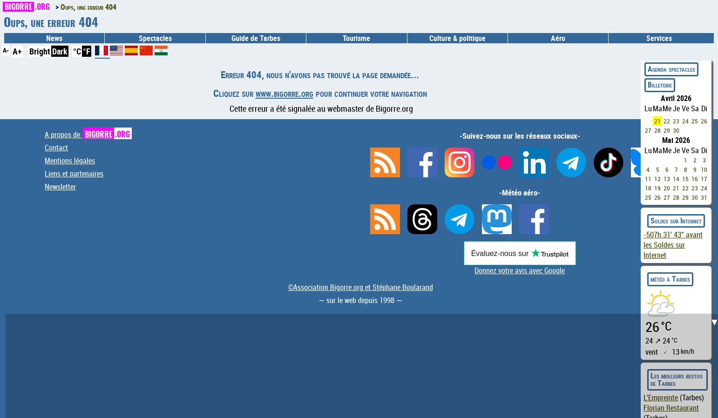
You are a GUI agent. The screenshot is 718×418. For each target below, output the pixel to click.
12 (657, 179)
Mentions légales (70, 160)
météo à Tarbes (670, 279)
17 (704, 179)
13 (667, 179)
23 (676, 121)
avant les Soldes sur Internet (673, 244)
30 (676, 130)
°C (77, 51)
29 (667, 130)
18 (648, 188)
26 (704, 121)
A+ (17, 51)
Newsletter (60, 187)
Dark (60, 51)
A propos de (88, 134)
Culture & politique (457, 38)
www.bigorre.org (284, 93)
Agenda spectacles (671, 69)
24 (685, 121)
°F (86, 51)
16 (694, 179)
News (54, 38)
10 (704, 169)
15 (685, 179)
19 (657, 188)
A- (6, 50)
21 (657, 121)
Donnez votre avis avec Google (519, 270)
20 (667, 188)
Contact (56, 147)
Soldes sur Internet (676, 221)
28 (657, 130)
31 (704, 197)
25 (694, 121)
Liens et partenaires (74, 174)
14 (676, 179)
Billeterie (660, 85)
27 (648, 130)
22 (667, 121)
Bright (39, 51)
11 (648, 179)
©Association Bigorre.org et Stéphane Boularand (360, 287)
